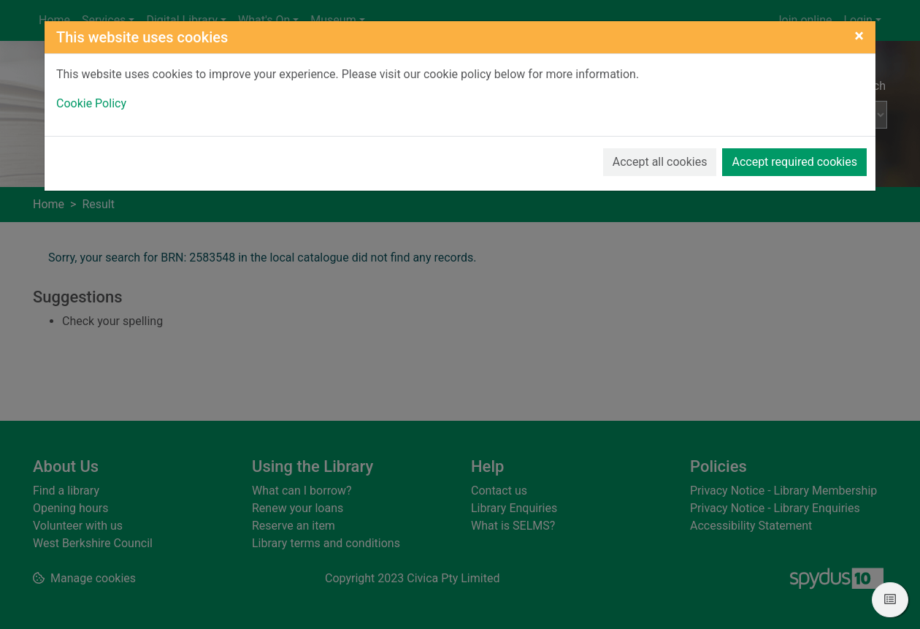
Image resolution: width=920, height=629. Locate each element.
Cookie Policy (91, 103)
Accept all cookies (660, 162)
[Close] (859, 35)
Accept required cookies (794, 162)
